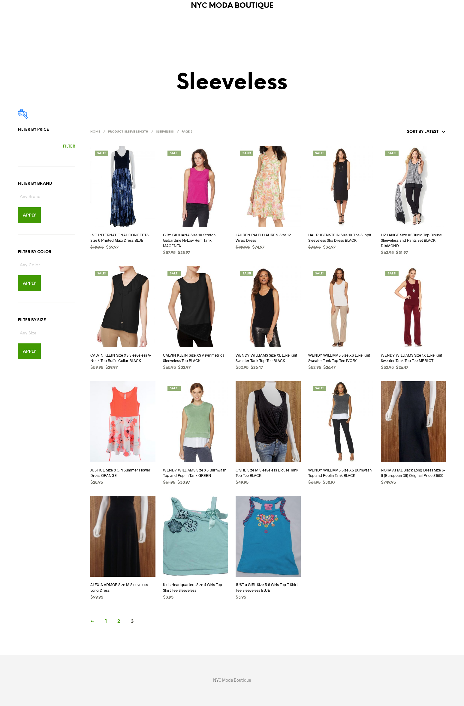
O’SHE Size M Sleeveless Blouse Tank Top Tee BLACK (267, 473)
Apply (29, 215)
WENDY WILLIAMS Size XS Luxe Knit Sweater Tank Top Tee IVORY (339, 358)
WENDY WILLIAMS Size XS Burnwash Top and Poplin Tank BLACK (340, 473)
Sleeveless (165, 131)
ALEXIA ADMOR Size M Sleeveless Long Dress (119, 587)
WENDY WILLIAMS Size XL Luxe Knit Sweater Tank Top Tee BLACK (266, 358)
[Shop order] (412, 132)
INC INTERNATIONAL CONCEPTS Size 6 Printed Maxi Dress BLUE (119, 237)
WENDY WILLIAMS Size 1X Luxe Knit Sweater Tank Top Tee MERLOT (411, 358)
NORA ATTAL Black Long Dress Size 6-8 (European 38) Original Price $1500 (413, 473)
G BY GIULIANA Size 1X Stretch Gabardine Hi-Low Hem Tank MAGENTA (189, 240)
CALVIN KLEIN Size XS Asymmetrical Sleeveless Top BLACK (194, 358)
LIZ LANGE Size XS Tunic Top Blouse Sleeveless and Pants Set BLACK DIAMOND (411, 240)
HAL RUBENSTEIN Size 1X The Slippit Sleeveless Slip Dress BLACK (339, 237)
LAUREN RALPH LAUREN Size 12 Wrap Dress (263, 237)
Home (95, 131)
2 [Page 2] (118, 621)
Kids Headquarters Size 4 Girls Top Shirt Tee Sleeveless (192, 587)
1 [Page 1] (106, 621)
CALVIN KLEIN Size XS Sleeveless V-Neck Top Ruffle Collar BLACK (120, 358)
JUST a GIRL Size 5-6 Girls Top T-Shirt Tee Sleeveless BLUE (267, 587)
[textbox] (48, 197)
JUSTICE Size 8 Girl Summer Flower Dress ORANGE (120, 473)
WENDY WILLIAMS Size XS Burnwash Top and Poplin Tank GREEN (194, 473)
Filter (69, 146)
